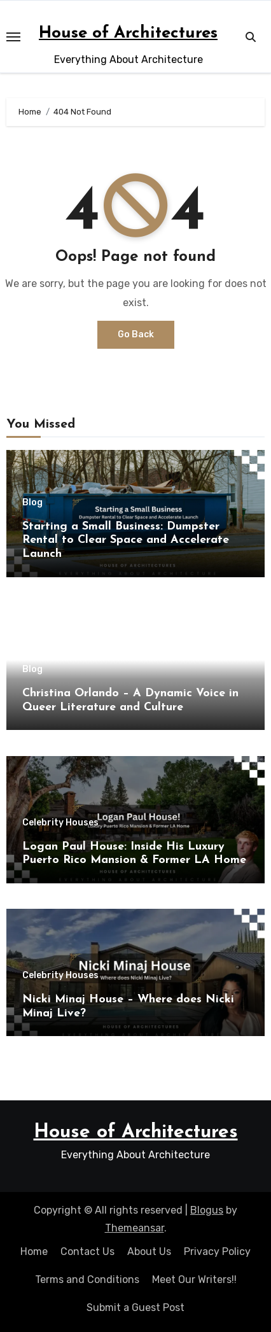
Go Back (136, 334)
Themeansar (134, 1228)
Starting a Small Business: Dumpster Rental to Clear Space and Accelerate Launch (125, 540)
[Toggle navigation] (13, 36)
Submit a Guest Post (135, 1307)
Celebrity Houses (60, 822)
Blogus (206, 1210)
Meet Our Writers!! (194, 1279)
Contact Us (87, 1251)
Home (34, 1251)
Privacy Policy (217, 1251)
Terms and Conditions (87, 1279)
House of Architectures (128, 33)
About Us (149, 1251)
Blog (32, 502)
